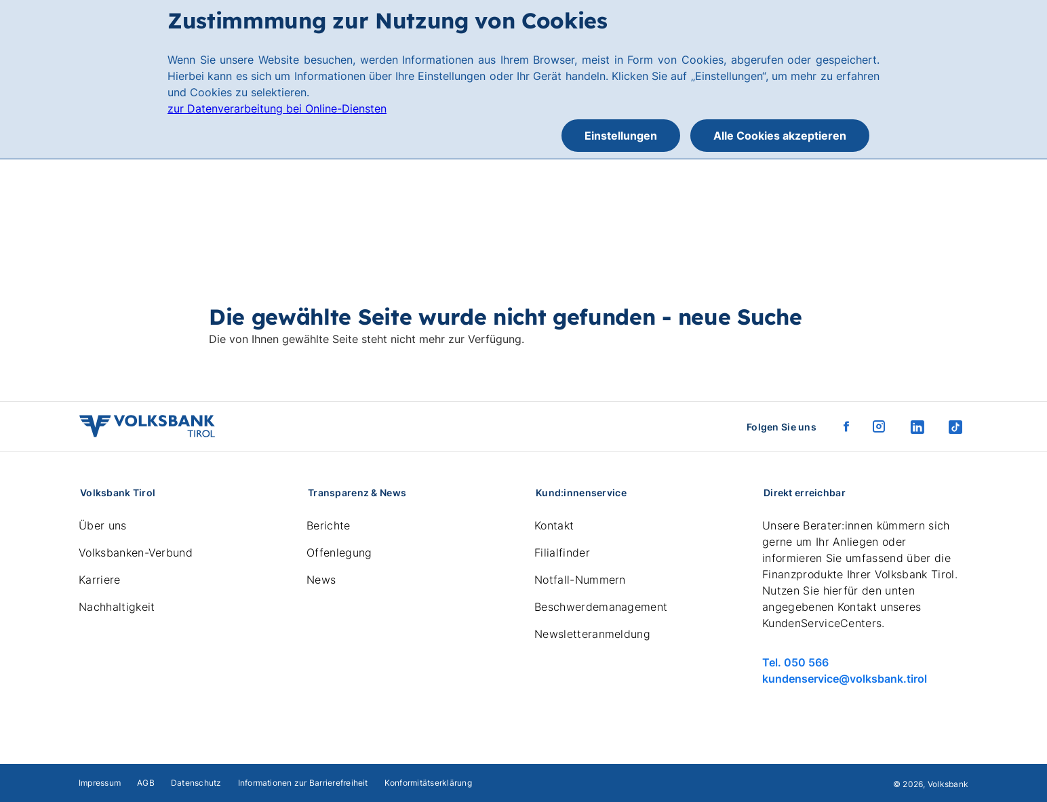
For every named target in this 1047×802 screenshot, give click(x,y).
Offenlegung (339, 552)
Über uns (103, 525)
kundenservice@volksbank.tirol (844, 678)
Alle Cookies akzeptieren (779, 135)
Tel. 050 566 (795, 662)
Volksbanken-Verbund (136, 552)
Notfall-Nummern (580, 579)
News (321, 579)
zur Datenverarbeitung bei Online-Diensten (277, 108)
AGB (146, 783)
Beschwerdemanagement (600, 607)
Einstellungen (621, 135)
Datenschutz (196, 783)
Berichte (329, 525)
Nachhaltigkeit (117, 607)
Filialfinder (562, 552)
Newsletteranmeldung (592, 634)
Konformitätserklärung (428, 783)
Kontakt (554, 525)
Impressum (100, 783)
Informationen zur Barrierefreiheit (303, 783)
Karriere (100, 579)
